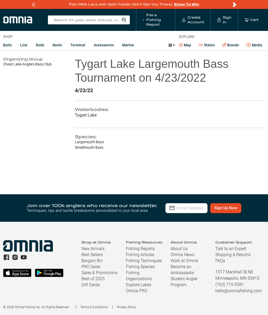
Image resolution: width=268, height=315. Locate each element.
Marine (128, 45)
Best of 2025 (93, 278)
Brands (230, 45)
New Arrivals (92, 248)
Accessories (104, 45)
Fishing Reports (140, 248)
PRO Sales (90, 266)
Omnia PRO (136, 290)
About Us (179, 248)
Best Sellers (92, 254)
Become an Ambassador (182, 269)
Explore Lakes (138, 284)
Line (23, 45)
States (207, 45)
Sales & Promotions (99, 272)
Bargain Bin (92, 260)
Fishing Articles (140, 254)
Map (185, 45)
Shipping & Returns (232, 254)
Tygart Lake (86, 115)
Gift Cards (90, 284)
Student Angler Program (184, 281)
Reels (57, 45)
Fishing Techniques (144, 260)
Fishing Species (140, 266)
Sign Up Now (237, 208)
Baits (7, 45)
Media (254, 45)
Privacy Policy (126, 307)
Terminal (77, 45)
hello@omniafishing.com (238, 290)
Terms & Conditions (94, 307)
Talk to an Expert (230, 248)
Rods (40, 45)
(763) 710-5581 (229, 284)
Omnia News (182, 254)
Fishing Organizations (139, 275)
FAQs (220, 260)
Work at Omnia (184, 260)
